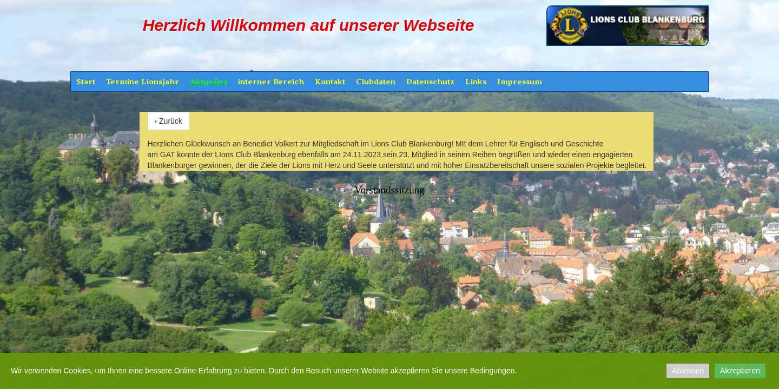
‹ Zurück (168, 121)
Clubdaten (375, 81)
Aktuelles (208, 81)
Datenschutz (430, 81)
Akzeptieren (740, 370)
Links (475, 81)
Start (85, 81)
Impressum (519, 81)
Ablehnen (688, 370)
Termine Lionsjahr (142, 81)
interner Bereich (271, 81)
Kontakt (330, 81)
